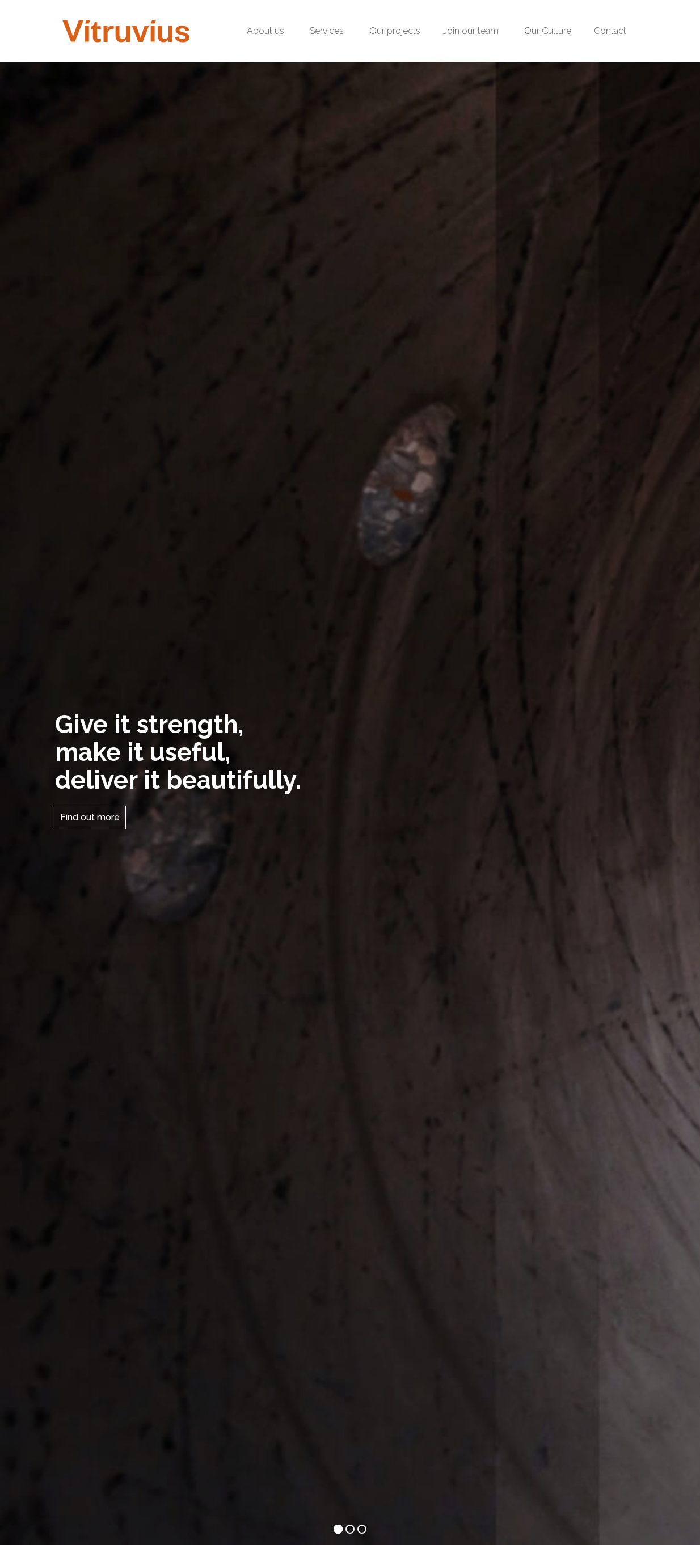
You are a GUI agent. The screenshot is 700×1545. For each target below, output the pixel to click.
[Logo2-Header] (125, 31)
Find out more (90, 817)
